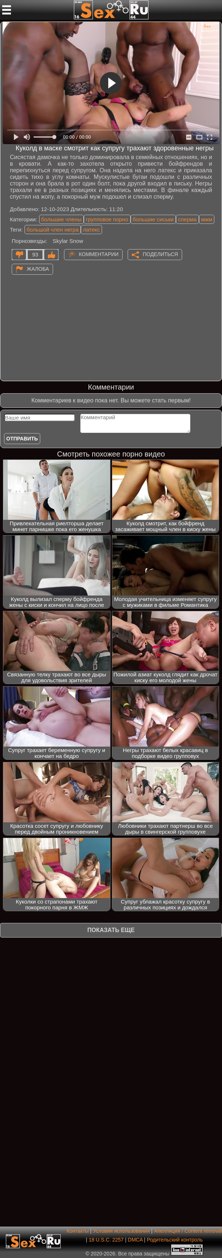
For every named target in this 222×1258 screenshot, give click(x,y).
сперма (187, 219)
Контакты (78, 1231)
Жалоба (38, 269)
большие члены (61, 219)
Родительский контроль (175, 1240)
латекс (91, 229)
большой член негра (53, 229)
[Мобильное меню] (6, 10)
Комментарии (99, 254)
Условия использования (121, 1231)
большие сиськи (153, 219)
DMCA (135, 1240)
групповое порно (107, 219)
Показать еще (111, 930)
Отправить (22, 439)
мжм (206, 219)
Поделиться (160, 254)
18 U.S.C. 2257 (106, 1240)
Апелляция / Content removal (188, 1231)
